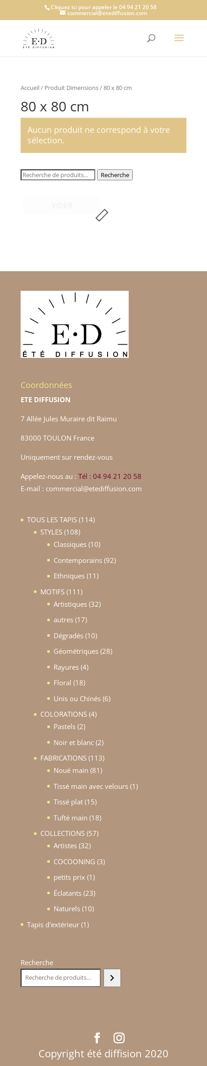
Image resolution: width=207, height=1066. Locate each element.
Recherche (115, 175)
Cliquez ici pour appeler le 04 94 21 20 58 (104, 7)
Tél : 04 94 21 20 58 (110, 476)
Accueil (30, 88)
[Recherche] (112, 978)
